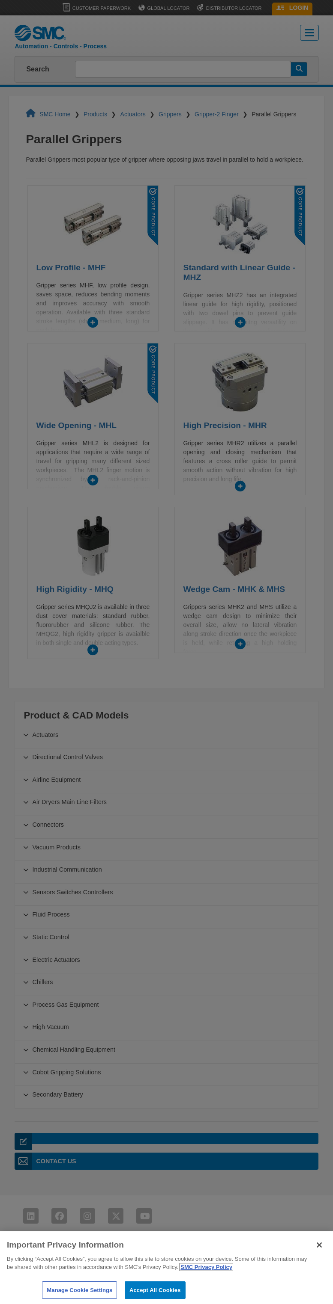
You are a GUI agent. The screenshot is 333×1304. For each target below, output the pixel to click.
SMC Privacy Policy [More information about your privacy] (206, 1274)
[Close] (319, 1252)
